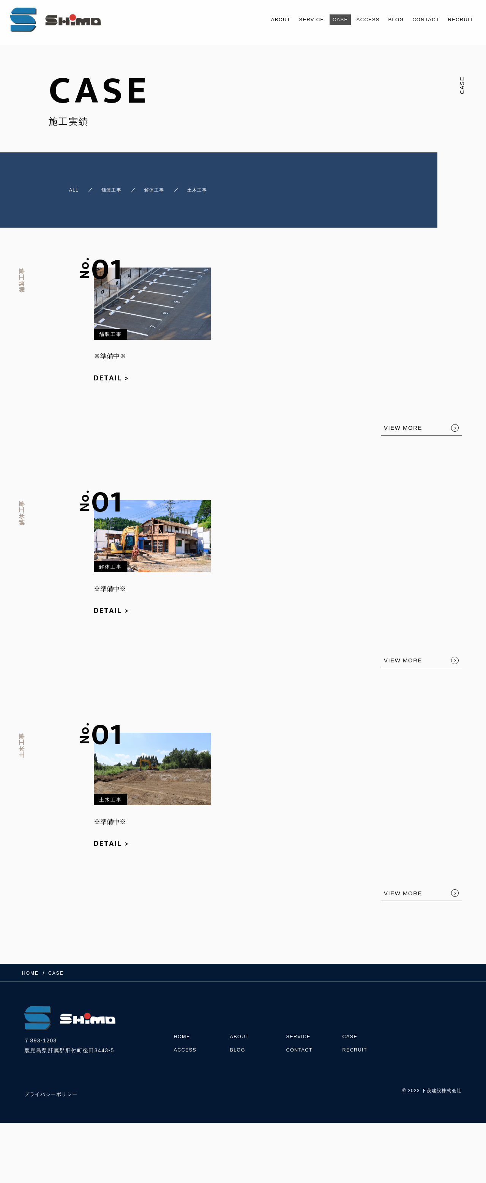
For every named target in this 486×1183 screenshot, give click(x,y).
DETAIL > (111, 371)
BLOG (387, 19)
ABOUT (259, 19)
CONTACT (420, 19)
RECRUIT (458, 19)
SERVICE (293, 19)
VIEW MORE (403, 421)
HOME (183, 1023)
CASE (325, 19)
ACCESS (355, 19)
